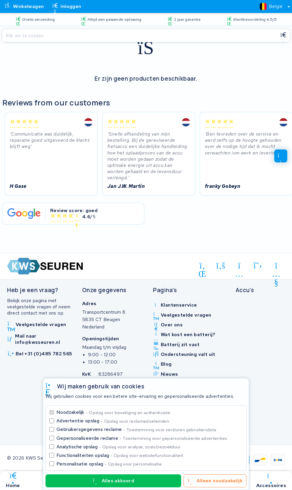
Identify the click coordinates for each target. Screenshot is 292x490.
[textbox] (271, 6)
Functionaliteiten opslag (120, 455)
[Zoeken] (139, 35)
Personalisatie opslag (109, 464)
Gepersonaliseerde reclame (142, 438)
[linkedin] (202, 266)
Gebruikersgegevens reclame (136, 429)
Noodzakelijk (113, 412)
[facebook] (221, 265)
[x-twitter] (258, 265)
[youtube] (276, 266)
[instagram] (239, 266)
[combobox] (272, 6)
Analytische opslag (118, 447)
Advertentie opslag (113, 421)
